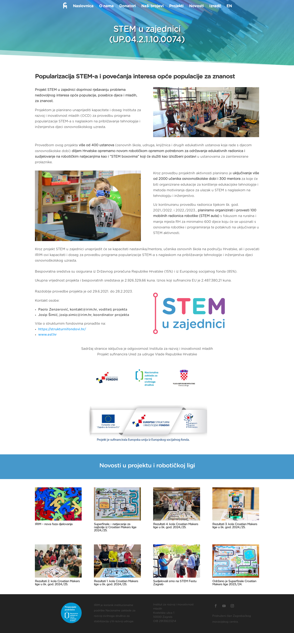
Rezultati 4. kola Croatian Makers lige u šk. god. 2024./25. (175, 526)
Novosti (196, 6)
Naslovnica (83, 6)
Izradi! (214, 6)
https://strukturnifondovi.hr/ (62, 329)
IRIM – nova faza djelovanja (54, 524)
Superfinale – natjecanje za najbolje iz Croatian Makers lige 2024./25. (115, 527)
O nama (106, 6)
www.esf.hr (47, 334)
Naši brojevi (152, 6)
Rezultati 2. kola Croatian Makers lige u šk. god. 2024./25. (57, 583)
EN (228, 6)
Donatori (127, 6)
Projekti (176, 6)
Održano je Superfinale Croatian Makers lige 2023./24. (234, 583)
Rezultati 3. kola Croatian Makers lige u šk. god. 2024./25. (234, 526)
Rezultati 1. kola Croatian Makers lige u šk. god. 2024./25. (116, 583)
